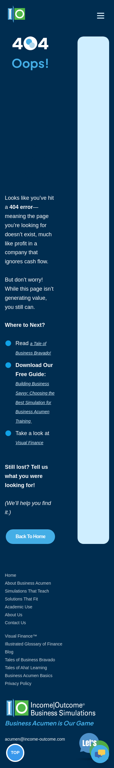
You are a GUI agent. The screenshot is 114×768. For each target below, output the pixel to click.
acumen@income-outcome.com (35, 739)
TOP (15, 752)
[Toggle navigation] (100, 15)
